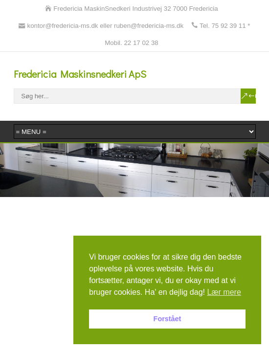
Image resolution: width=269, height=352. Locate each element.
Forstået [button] (167, 319)
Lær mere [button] (224, 292)
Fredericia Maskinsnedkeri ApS (80, 73)
